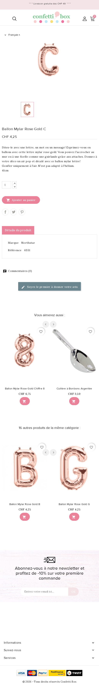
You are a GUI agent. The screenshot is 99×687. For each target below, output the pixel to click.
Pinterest (22, 212)
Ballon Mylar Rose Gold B (24, 504)
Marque (13, 242)
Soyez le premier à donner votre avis (49, 287)
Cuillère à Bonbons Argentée (74, 388)
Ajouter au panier (21, 200)
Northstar (28, 242)
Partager (5, 212)
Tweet (13, 212)
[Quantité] (6, 184)
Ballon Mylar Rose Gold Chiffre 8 (25, 388)
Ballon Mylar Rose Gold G (74, 504)
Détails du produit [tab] (18, 230)
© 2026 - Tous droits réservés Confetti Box (50, 681)
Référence (15, 250)
